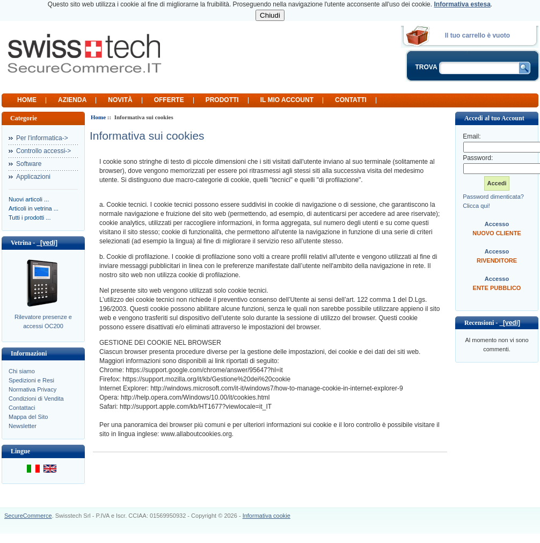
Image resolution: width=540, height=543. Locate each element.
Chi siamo (22, 371)
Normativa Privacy (32, 389)
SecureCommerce (28, 515)
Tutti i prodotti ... (29, 217)
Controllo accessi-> (43, 151)
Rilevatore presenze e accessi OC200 (43, 321)
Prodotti (222, 100)
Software (28, 164)
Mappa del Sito (28, 417)
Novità (120, 100)
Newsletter (23, 426)
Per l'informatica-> (42, 138)
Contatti (351, 100)
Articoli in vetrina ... (34, 208)
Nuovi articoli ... (29, 199)
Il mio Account (286, 100)
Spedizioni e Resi (31, 380)
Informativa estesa (462, 4)
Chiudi (270, 15)
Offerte (169, 100)
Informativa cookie (266, 515)
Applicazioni (33, 176)
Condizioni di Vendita (36, 398)
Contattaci (22, 407)
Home (27, 100)
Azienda (72, 100)
